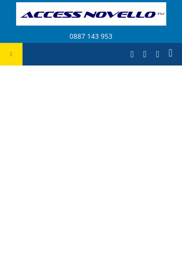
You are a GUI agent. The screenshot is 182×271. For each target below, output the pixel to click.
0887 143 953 (90, 36)
